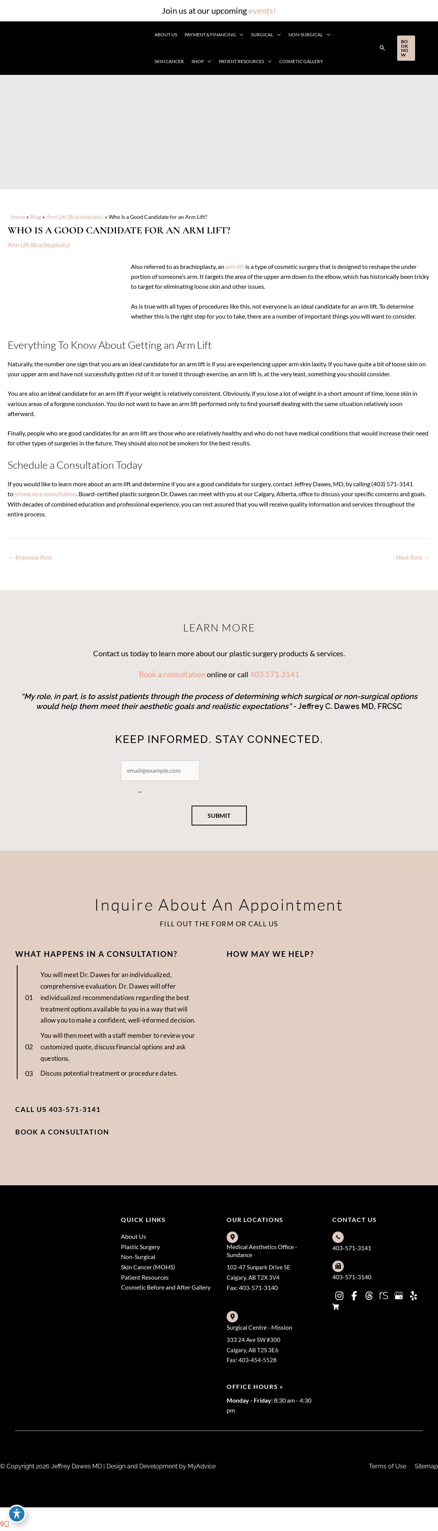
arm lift (235, 266)
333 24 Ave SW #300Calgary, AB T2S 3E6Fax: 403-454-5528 (254, 1351)
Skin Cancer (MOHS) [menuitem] (148, 1268)
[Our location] (7, 1525)
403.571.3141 (275, 676)
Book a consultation (172, 676)
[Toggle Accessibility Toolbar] (17, 1514)
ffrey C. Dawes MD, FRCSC (354, 708)
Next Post (413, 559)
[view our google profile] (399, 1297)
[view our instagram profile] (339, 1297)
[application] (239, 34)
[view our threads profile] (369, 1297)
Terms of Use (387, 1467)
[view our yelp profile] (413, 1297)
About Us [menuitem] (133, 1237)
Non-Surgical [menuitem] (138, 1258)
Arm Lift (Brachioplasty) (39, 245)
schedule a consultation (45, 494)
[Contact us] (2, 1525)
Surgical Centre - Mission (259, 1328)
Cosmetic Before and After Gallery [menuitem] (166, 1289)
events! (262, 10)
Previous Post (30, 559)
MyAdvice (201, 1467)
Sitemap (426, 1467)
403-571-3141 (351, 1249)
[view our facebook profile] (354, 1297)
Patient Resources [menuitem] (145, 1279)
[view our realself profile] (384, 1297)
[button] (382, 48)
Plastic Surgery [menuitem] (140, 1248)
